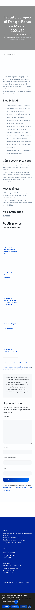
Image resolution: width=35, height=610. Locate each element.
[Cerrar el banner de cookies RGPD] (29, 606)
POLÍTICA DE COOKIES (10, 568)
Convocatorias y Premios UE (15, 35)
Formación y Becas (9, 37)
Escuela (29, 367)
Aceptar (6, 606)
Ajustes (23, 606)
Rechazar (14, 606)
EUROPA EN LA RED (9, 555)
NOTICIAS (6, 551)
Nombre (6, 447)
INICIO (5, 548)
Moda (21, 369)
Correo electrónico (9, 458)
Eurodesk (28, 35)
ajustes (16, 602)
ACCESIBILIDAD (8, 570)
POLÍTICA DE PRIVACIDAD (12, 566)
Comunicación (17, 367)
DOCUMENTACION (9, 553)
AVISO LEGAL (7, 563)
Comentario (7, 417)
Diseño (24, 367)
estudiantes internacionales (11, 369)
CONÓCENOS (7, 557)
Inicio (4, 35)
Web (4, 468)
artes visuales (9, 367)
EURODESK (7, 216)
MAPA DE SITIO (8, 573)
